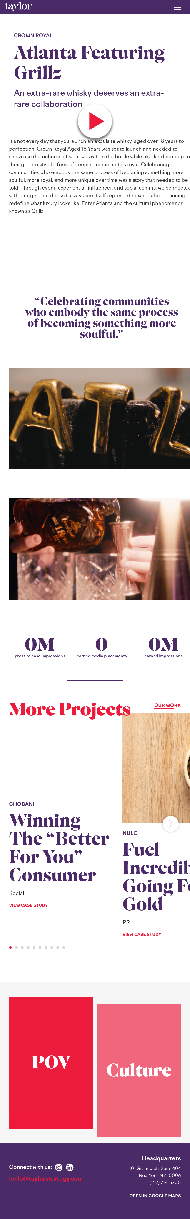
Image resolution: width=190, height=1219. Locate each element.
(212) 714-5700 (165, 1182)
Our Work (167, 705)
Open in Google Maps (155, 1196)
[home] (18, 7)
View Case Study (28, 905)
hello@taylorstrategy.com (46, 1178)
